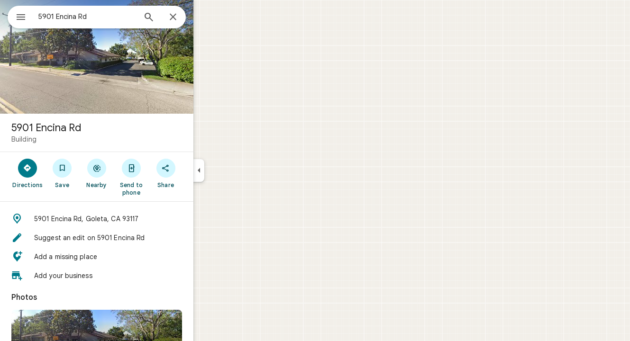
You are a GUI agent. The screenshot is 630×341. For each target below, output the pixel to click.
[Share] (200, 173)
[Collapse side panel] (233, 170)
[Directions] (62, 173)
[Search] (183, 18)
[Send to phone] (165, 177)
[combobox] (111, 16)
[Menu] (17, 16)
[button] (131, 218)
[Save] (96, 173)
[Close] (207, 17)
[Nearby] (131, 173)
